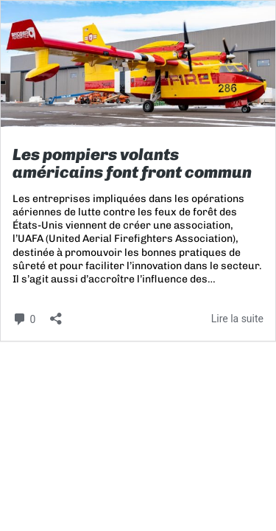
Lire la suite (237, 318)
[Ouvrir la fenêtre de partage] (56, 313)
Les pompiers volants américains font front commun (132, 163)
